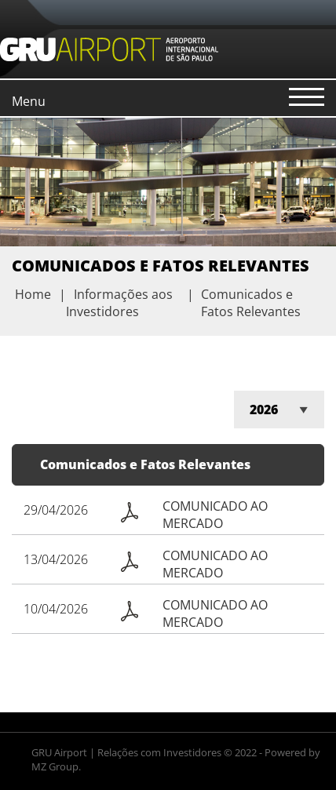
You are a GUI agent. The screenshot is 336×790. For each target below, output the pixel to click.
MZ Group (55, 766)
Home (33, 294)
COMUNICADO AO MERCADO (215, 514)
